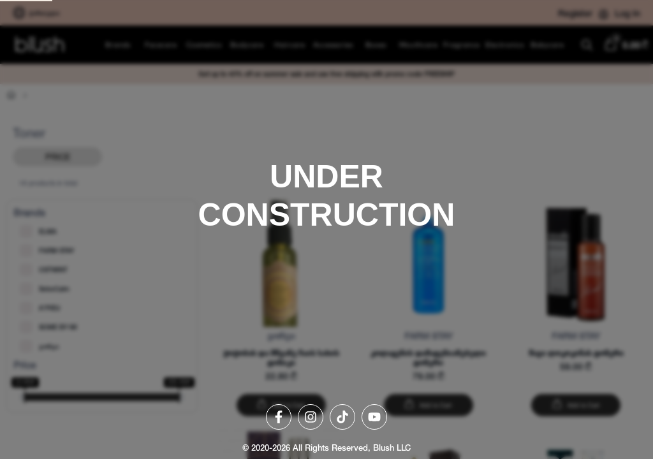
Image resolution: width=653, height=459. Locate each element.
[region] (326, 229)
